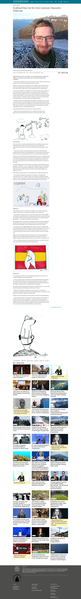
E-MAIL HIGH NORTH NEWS (37, 590)
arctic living (30, 360)
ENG (67, 1)
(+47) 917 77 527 (34, 588)
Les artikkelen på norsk (55, 307)
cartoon (42, 360)
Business (32, 1)
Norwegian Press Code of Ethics (38, 569)
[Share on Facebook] (59, 73)
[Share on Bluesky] (67, 73)
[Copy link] (65, 73)
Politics (37, 1)
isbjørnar (23, 360)
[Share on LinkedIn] (62, 73)
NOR (64, 1)
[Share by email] (64, 73)
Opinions (51, 1)
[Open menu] (60, 2)
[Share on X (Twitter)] (60, 73)
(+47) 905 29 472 (54, 588)
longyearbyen (17, 360)
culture (47, 360)
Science (41, 1)
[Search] (56, 2)
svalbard (36, 360)
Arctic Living (46, 1)
